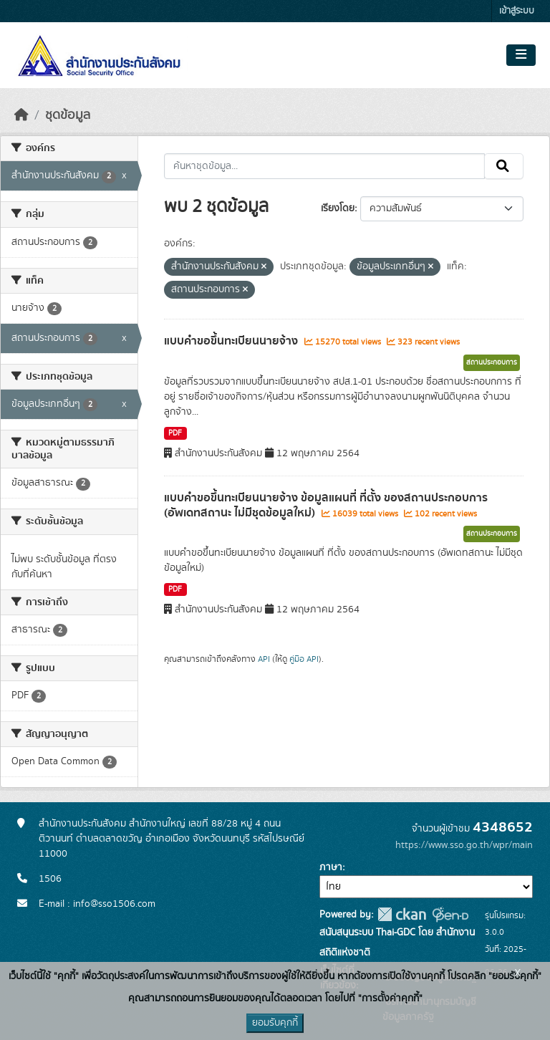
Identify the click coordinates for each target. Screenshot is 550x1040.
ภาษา (330, 867)
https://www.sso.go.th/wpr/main (464, 845)
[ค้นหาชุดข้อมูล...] (325, 166)
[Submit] (504, 166)
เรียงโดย (337, 208)
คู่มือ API (304, 659)
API (264, 659)
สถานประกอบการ (491, 362)
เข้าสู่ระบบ (516, 11)
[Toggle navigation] (521, 55)
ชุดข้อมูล (67, 115)
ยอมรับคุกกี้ (275, 1023)
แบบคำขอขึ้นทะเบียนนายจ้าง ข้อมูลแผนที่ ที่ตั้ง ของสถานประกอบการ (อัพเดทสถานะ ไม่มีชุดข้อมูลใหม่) (326, 505)
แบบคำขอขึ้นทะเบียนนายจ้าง (232, 341)
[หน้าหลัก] (21, 115)
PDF (175, 433)
